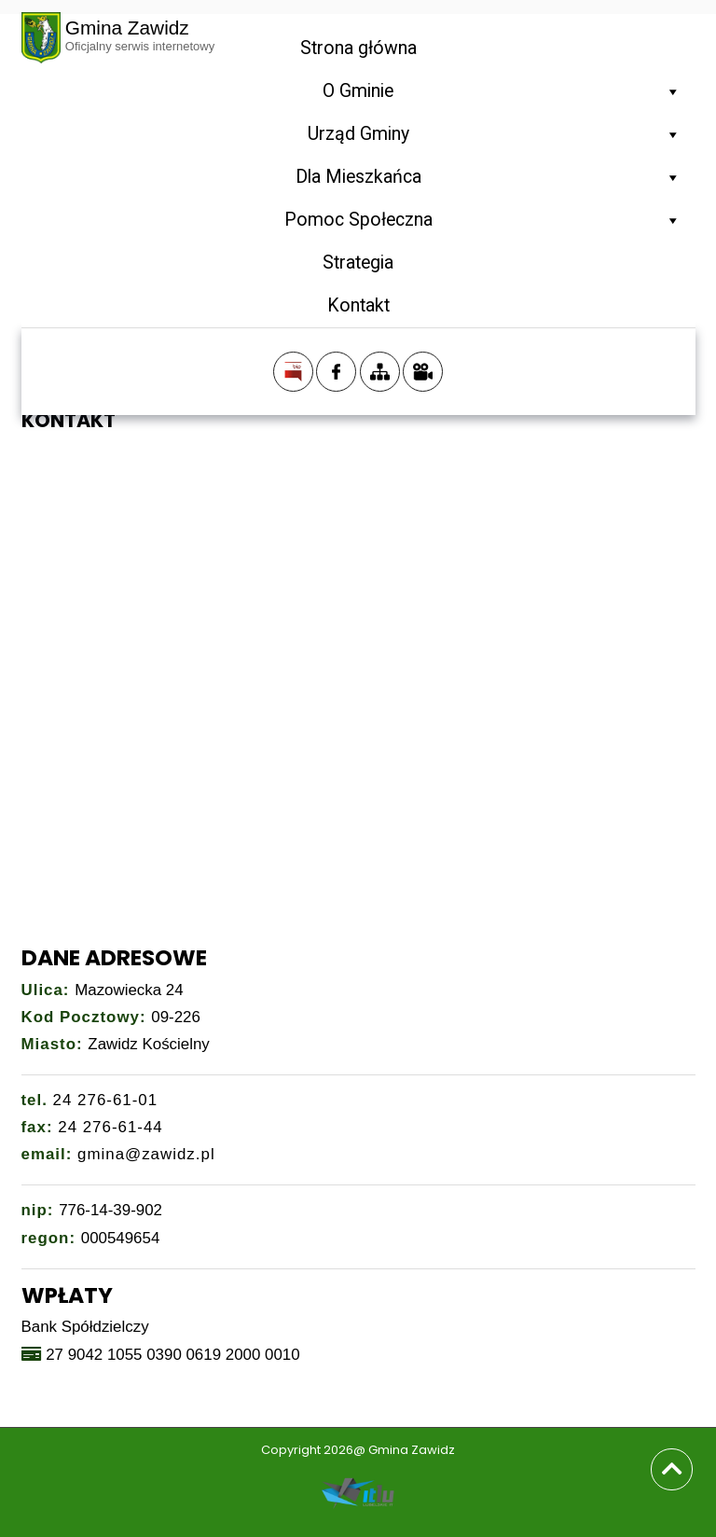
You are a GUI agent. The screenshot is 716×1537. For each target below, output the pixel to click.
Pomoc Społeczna (483, 220)
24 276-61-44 (110, 1127)
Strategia (358, 262)
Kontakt (358, 305)
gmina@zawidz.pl (146, 1154)
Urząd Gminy (495, 134)
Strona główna (358, 48)
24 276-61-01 (105, 1100)
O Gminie (502, 91)
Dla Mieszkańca (489, 177)
